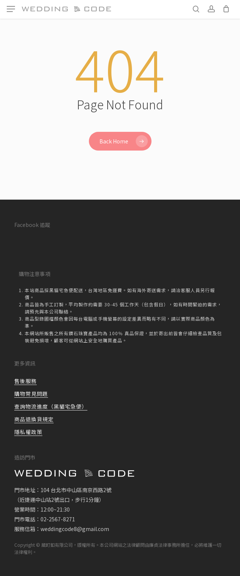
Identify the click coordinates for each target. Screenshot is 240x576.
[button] (11, 9)
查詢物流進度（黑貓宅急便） (50, 406)
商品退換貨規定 (34, 419)
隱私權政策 (28, 432)
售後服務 (25, 381)
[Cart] (226, 8)
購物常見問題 (31, 393)
